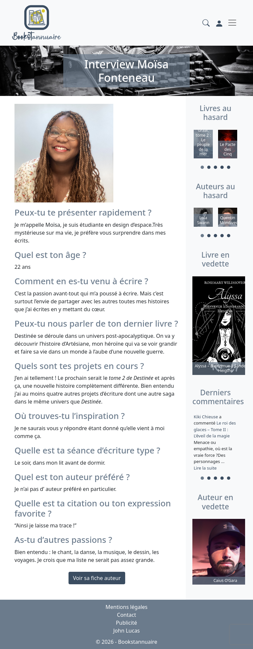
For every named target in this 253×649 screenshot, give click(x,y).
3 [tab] (215, 167)
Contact (126, 614)
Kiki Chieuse (206, 417)
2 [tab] (209, 167)
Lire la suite (205, 468)
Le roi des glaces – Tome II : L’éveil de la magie (215, 429)
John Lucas (126, 630)
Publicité (126, 622)
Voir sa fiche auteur (97, 578)
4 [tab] (222, 167)
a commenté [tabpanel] (215, 442)
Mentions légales (126, 607)
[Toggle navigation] (232, 22)
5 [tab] (228, 167)
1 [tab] (202, 167)
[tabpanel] (203, 145)
